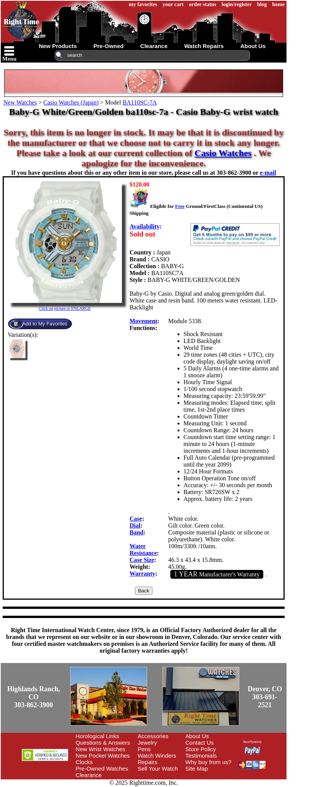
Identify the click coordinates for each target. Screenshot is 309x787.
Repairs (147, 762)
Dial (135, 525)
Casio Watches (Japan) (71, 102)
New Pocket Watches (103, 755)
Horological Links (97, 736)
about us (253, 46)
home (278, 4)
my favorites (143, 4)
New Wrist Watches (100, 749)
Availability (145, 226)
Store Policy (201, 749)
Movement (143, 321)
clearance (154, 46)
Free (179, 206)
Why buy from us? (209, 762)
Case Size (142, 560)
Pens (144, 749)
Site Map (197, 768)
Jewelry (147, 742)
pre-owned (108, 46)
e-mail (268, 172)
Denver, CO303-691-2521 (265, 697)
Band (136, 532)
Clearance (89, 775)
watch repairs (204, 46)
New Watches (20, 102)
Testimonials (201, 755)
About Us (197, 736)
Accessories (153, 736)
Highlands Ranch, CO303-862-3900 (33, 697)
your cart (173, 4)
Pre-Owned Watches (102, 768)
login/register (237, 4)
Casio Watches (223, 153)
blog (262, 4)
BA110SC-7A (140, 102)
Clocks (84, 762)
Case (136, 518)
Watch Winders (157, 755)
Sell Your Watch (158, 768)
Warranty (142, 573)
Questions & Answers (103, 742)
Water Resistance (143, 549)
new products (58, 46)
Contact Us (200, 742)
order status (202, 4)
